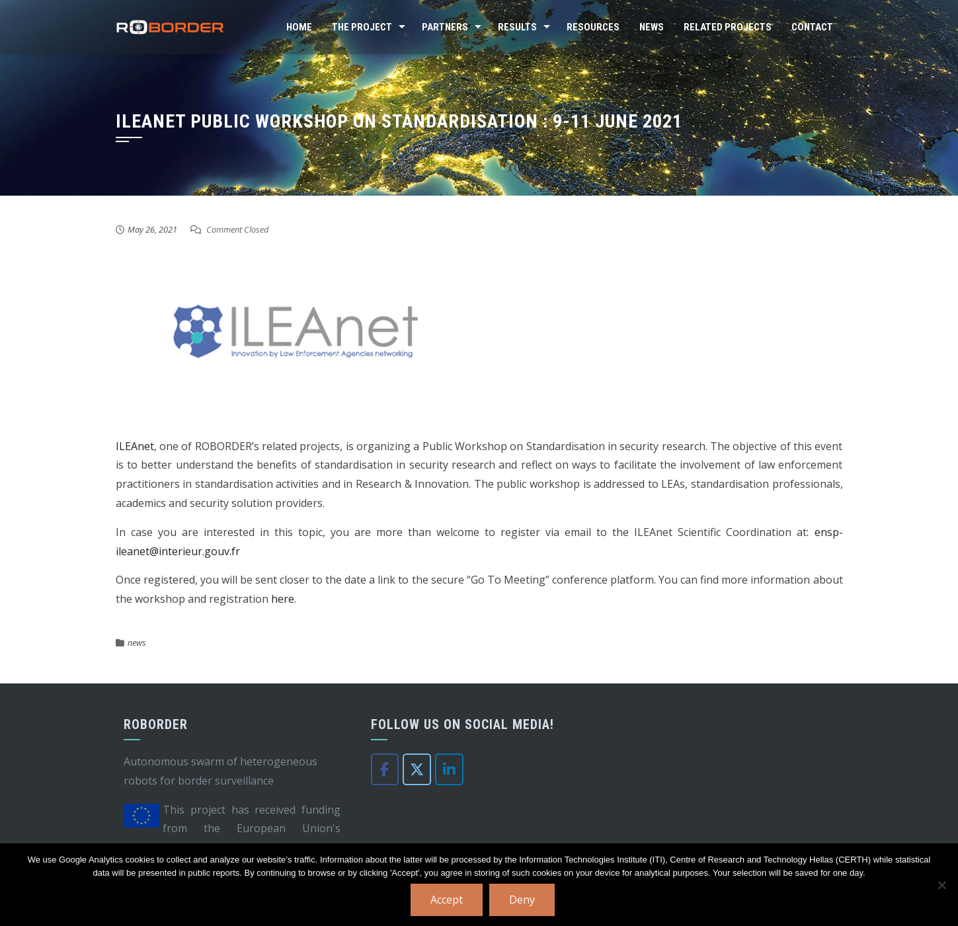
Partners (445, 27)
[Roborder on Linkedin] (449, 769)
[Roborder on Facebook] (385, 769)
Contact (812, 27)
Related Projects (728, 27)
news (137, 642)
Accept (446, 899)
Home (299, 27)
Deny (522, 899)
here (282, 599)
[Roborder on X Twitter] (417, 769)
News (651, 27)
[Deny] (941, 885)
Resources (593, 27)
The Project (362, 27)
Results (517, 27)
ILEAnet (135, 446)
